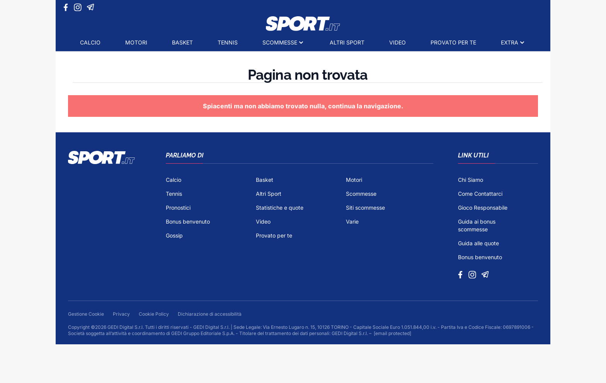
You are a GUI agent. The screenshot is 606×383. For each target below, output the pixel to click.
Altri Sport (347, 42)
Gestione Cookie (86, 314)
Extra (509, 42)
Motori (136, 42)
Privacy (122, 314)
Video (397, 42)
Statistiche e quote (279, 207)
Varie (352, 221)
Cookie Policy (154, 314)
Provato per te (453, 42)
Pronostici (178, 207)
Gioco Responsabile (482, 207)
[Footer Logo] (101, 215)
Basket (182, 42)
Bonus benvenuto (188, 221)
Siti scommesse (365, 207)
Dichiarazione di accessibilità (210, 314)
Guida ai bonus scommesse (476, 225)
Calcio (90, 42)
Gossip (174, 235)
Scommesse (279, 42)
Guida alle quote (478, 243)
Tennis (228, 42)
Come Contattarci (480, 193)
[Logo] (303, 23)
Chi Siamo (470, 179)
